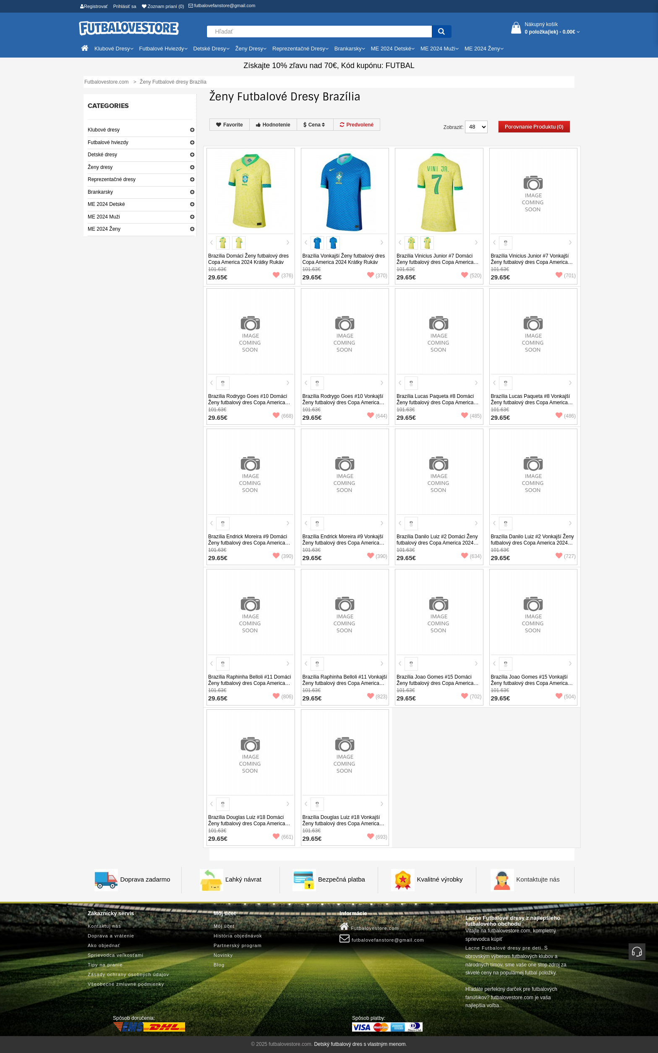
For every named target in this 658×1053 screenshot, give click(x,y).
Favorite (229, 125)
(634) (471, 556)
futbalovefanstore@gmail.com (222, 5)
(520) (471, 275)
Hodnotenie (273, 125)
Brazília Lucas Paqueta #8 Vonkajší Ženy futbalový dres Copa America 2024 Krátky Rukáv (530, 402)
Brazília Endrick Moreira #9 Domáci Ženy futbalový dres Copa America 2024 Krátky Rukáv (247, 543)
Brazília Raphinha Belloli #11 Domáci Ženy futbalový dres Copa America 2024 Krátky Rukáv (249, 683)
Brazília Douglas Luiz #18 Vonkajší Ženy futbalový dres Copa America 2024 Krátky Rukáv (341, 823)
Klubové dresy (104, 130)
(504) (566, 696)
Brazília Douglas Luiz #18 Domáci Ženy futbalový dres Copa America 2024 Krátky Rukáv (246, 823)
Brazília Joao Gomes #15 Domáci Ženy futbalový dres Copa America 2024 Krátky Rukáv (435, 683)
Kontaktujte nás (537, 879)
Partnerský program (238, 945)
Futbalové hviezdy (108, 142)
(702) (471, 696)
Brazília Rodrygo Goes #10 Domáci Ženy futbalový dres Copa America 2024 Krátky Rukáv (247, 402)
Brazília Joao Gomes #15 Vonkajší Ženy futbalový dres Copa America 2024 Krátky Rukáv (529, 683)
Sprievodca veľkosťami (116, 955)
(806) (283, 696)
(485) (471, 416)
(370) (377, 275)
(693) (377, 837)
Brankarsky (100, 192)
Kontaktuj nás (104, 926)
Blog (219, 964)
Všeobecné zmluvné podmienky (126, 984)
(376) (283, 275)
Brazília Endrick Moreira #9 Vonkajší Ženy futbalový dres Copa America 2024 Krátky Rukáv (343, 543)
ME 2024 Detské (106, 204)
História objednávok (238, 935)
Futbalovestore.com (369, 926)
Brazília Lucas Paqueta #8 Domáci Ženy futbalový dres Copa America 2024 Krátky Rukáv (435, 402)
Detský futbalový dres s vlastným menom (359, 1044)
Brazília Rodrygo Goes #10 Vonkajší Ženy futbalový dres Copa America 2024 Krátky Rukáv (343, 402)
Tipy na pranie (105, 964)
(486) (566, 416)
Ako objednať (104, 945)
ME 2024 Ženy (104, 229)
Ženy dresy (100, 167)
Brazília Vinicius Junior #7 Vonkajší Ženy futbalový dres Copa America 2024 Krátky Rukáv (530, 262)
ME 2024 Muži (104, 217)
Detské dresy (102, 155)
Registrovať (94, 6)
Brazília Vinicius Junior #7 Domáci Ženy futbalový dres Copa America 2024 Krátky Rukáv (435, 262)
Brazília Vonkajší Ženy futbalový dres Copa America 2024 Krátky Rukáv (344, 259)
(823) (377, 696)
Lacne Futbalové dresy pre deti (503, 947)
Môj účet (224, 926)
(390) (283, 556)
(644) (377, 416)
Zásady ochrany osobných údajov (128, 974)
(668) (283, 416)
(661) (283, 837)
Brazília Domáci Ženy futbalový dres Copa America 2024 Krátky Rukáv (248, 259)
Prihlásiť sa (124, 6)
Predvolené (356, 125)
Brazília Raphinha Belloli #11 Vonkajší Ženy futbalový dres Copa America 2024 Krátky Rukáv (345, 683)
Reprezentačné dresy (112, 179)
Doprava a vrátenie (111, 935)
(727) (566, 556)
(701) (566, 275)
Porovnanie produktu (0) (534, 127)
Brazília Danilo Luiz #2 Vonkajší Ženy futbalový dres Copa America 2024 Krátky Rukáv (532, 543)
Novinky (223, 955)
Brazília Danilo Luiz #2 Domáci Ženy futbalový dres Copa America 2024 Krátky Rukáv (437, 543)
